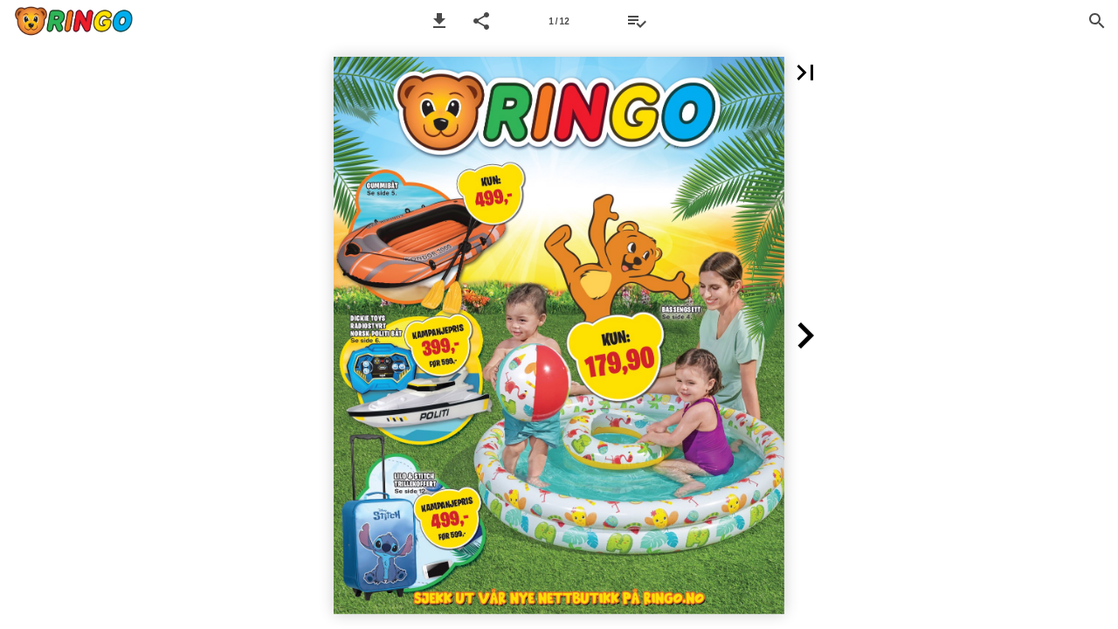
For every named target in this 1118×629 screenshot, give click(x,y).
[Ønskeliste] (637, 21)
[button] (439, 21)
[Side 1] (559, 21)
